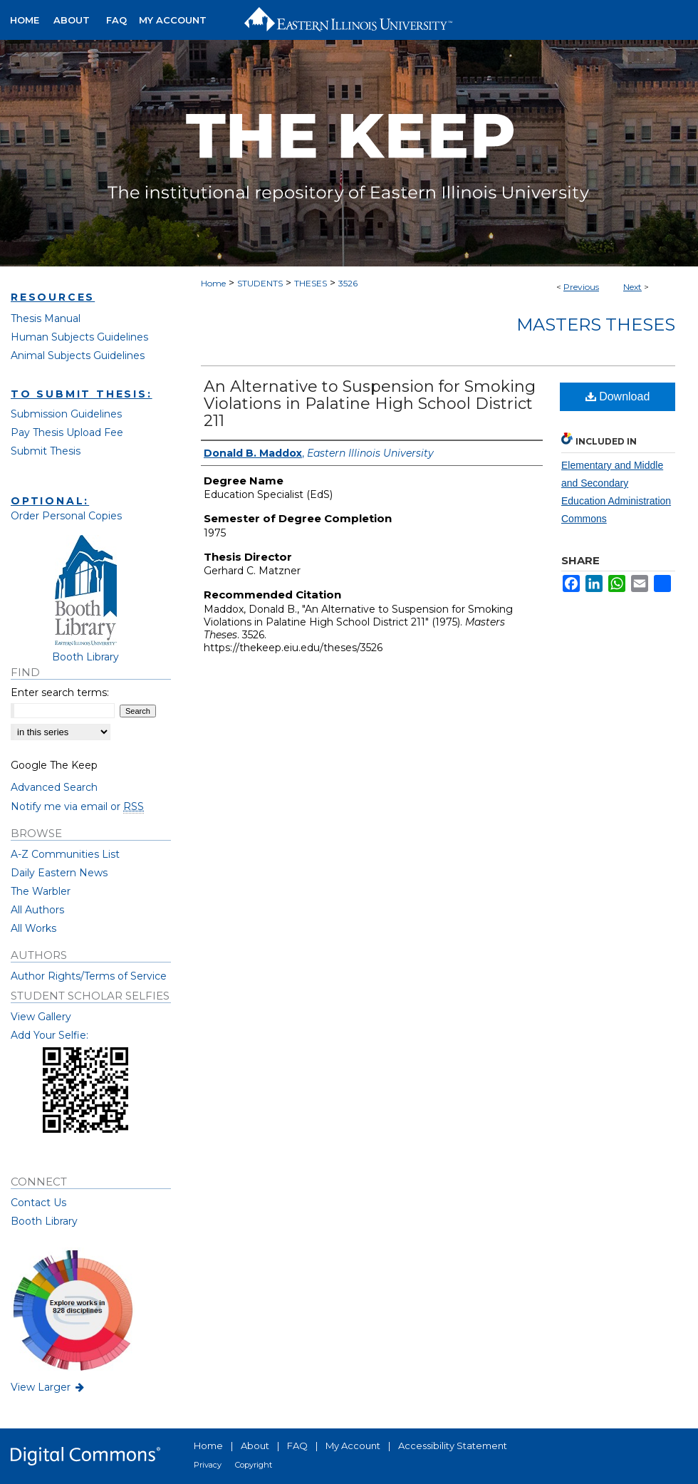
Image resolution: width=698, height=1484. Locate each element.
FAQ (297, 1445)
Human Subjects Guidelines (79, 337)
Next (632, 286)
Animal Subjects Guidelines (78, 355)
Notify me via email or (77, 806)
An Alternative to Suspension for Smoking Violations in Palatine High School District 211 (370, 403)
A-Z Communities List (65, 854)
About (255, 1445)
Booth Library (44, 1221)
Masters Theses (595, 324)
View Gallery (41, 1016)
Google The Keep (54, 765)
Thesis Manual (45, 318)
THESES (310, 283)
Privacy (208, 1465)
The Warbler (41, 891)
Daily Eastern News (59, 872)
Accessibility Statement (452, 1445)
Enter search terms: (60, 692)
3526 (348, 283)
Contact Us (38, 1202)
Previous (581, 286)
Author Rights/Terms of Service (89, 976)
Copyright (253, 1465)
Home (213, 283)
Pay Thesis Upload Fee (67, 432)
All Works (33, 928)
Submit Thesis (45, 451)
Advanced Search (54, 787)
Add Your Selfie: (49, 1035)
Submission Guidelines (66, 414)
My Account (352, 1445)
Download (617, 396)
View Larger (48, 1387)
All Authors (37, 909)
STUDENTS (260, 283)
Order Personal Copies (66, 515)
